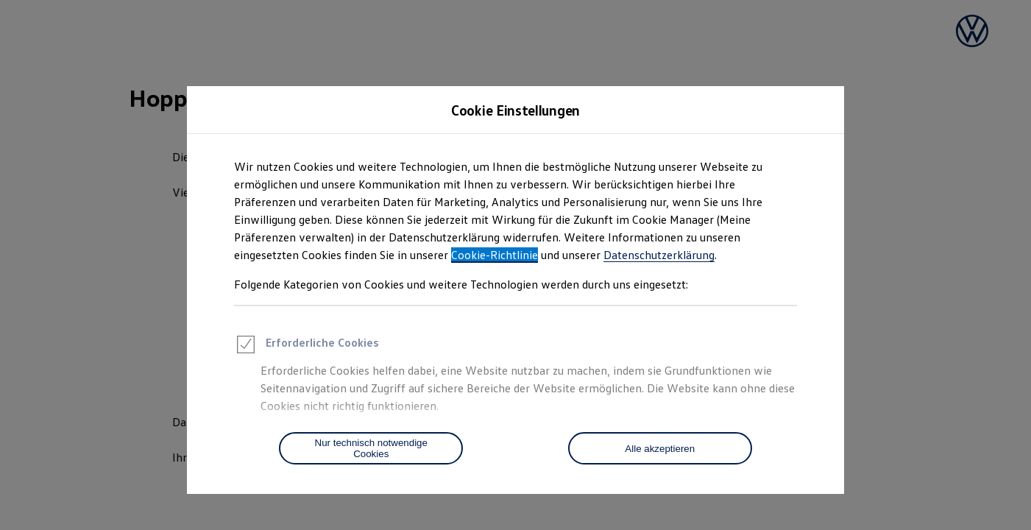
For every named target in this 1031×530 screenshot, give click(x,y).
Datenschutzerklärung (659, 254)
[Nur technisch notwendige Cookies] (371, 448)
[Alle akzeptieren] (660, 448)
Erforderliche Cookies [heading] (306, 346)
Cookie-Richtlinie (494, 254)
